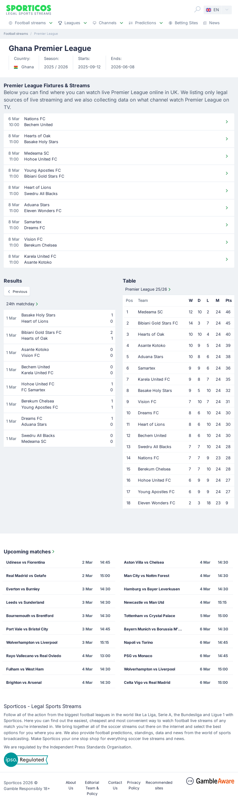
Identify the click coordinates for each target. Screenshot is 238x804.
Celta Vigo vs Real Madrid (147, 682)
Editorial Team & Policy (92, 788)
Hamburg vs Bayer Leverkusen (152, 589)
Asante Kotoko (151, 345)
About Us (71, 785)
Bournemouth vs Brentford (30, 615)
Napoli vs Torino (138, 642)
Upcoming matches (30, 551)
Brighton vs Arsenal (24, 682)
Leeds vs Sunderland (25, 602)
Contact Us (115, 785)
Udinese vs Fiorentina (25, 562)
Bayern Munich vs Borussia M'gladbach (155, 629)
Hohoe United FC (154, 480)
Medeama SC (150, 312)
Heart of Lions (151, 424)
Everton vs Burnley (23, 589)
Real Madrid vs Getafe (26, 575)
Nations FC (148, 458)
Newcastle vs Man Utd (144, 602)
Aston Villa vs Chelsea (144, 562)
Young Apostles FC (156, 491)
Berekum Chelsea (154, 469)
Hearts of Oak (151, 334)
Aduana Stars (150, 356)
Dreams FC (148, 413)
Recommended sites (159, 785)
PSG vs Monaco (138, 655)
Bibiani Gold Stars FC (158, 323)
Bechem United (152, 435)
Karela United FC (154, 379)
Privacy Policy (134, 785)
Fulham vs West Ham (25, 669)
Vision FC (147, 401)
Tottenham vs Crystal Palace (149, 615)
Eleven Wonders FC (156, 503)
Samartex (146, 368)
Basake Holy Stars (155, 390)
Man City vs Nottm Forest (146, 575)
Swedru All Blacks (154, 446)
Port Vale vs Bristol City (27, 629)
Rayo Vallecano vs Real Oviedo (33, 655)
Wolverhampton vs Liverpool (31, 642)
